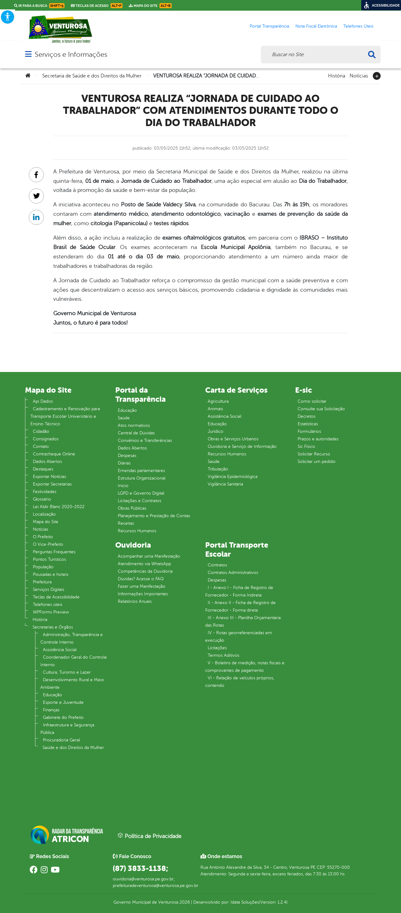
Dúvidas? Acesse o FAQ (141, 578)
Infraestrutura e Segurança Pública (67, 729)
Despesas (127, 455)
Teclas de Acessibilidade (56, 597)
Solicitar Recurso (314, 454)
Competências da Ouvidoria (145, 571)
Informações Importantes (143, 594)
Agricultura (218, 401)
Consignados (46, 439)
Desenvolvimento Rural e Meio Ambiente (72, 683)
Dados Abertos (47, 461)
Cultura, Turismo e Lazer (67, 672)
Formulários (309, 431)
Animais (215, 408)
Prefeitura (42, 582)
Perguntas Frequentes (54, 551)
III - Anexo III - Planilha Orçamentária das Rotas (243, 621)
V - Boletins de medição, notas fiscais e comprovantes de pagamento (244, 667)
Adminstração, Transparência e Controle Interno (71, 638)
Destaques (43, 469)
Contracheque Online (54, 454)
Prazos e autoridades (318, 439)
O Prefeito (43, 536)
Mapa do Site (45, 521)
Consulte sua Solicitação (321, 408)
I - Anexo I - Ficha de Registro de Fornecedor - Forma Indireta (239, 591)
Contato (41, 446)
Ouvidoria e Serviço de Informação (242, 446)
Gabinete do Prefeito (63, 717)
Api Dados (43, 401)
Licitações (217, 647)
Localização (44, 514)
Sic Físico (306, 446)
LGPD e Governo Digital (141, 493)
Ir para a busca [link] (39, 5)
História (336, 75)
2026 (184, 902)
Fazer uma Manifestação (141, 586)
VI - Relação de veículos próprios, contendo (239, 682)
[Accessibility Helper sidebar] (7, 16)
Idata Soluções (245, 902)
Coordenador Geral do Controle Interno (73, 661)
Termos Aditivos (223, 655)
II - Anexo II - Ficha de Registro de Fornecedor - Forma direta (240, 606)
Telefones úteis (47, 604)
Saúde (124, 418)
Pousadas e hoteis (50, 574)
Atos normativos (134, 425)
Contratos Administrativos (233, 572)
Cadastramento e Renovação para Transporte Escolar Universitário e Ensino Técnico (65, 416)
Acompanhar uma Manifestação (149, 556)
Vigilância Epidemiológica (233, 476)
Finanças (51, 710)
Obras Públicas (132, 508)
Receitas (126, 523)
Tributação (218, 469)
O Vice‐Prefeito (48, 544)
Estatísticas (308, 424)
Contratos (217, 565)
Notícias (359, 75)
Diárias (124, 463)
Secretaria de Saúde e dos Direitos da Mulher (91, 76)
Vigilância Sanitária (225, 484)
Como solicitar (312, 401)
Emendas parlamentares (141, 470)
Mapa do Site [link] (150, 5)
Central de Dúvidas (136, 433)
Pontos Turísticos (49, 559)
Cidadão (41, 431)
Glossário (42, 499)
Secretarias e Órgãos (53, 627)
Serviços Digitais (48, 589)
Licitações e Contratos (139, 500)
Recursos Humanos (137, 530)
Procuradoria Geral (61, 740)
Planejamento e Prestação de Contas (154, 515)
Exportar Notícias (49, 476)
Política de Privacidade (149, 835)
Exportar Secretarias (52, 484)
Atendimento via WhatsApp (144, 563)
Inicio (123, 485)
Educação (52, 695)
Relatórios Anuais (135, 601)
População (43, 567)
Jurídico (215, 431)
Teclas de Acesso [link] (96, 5)
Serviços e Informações (71, 54)
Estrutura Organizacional (141, 478)
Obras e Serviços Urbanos (233, 439)
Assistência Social (59, 649)
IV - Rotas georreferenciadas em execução (238, 636)
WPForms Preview (51, 612)
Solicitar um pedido (317, 461)
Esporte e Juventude (63, 702)
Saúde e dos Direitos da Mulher (73, 747)
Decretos (306, 416)
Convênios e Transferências (145, 440)
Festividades (44, 491)
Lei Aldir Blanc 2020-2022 (59, 506)
